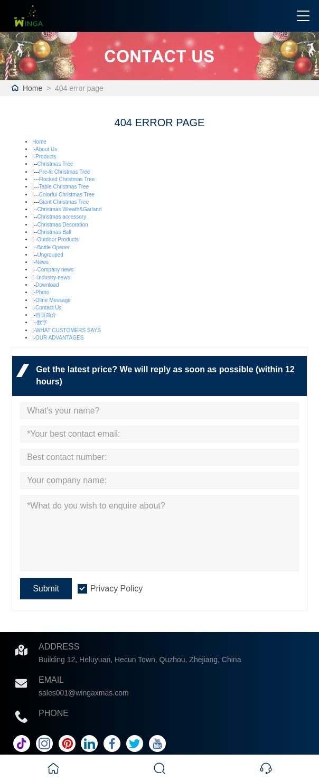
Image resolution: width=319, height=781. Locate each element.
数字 (42, 322)
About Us (46, 149)
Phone (54, 713)
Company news (55, 269)
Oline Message (53, 300)
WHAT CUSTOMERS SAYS (68, 330)
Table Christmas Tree (64, 187)
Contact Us (48, 307)
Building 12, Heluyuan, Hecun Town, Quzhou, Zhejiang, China (140, 659)
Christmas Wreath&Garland (69, 209)
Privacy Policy (116, 588)
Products (45, 156)
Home (32, 88)
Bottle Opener (53, 247)
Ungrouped (50, 255)
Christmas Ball (54, 232)
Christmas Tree (55, 164)
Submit (46, 588)
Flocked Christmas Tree (67, 179)
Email (51, 679)
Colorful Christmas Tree (67, 194)
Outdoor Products (57, 239)
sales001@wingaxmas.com (84, 693)
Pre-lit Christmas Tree (64, 172)
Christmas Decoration (62, 225)
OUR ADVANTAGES (59, 338)
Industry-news (53, 277)
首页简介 (46, 315)
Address (59, 646)
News (42, 262)
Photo (42, 292)
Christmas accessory (61, 217)
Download (47, 285)
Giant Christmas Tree (64, 202)
